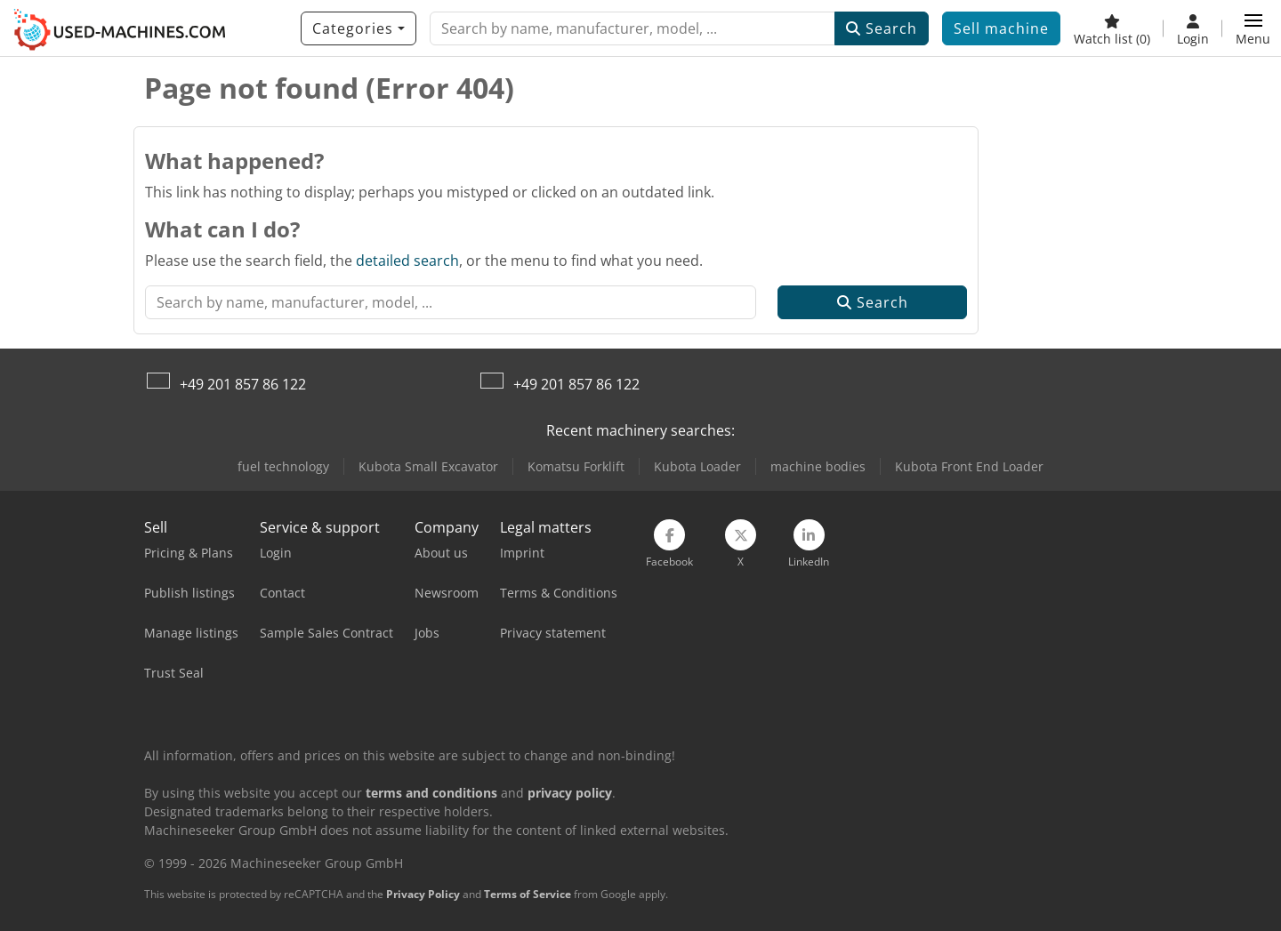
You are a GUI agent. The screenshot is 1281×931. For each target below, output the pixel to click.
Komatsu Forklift (576, 466)
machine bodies (818, 466)
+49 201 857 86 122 (243, 384)
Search (881, 28)
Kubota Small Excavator (428, 466)
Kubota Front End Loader (969, 466)
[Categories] (358, 28)
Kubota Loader (697, 466)
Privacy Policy (423, 894)
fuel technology (283, 466)
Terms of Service (527, 894)
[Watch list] (1112, 28)
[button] (1253, 28)
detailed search (407, 260)
